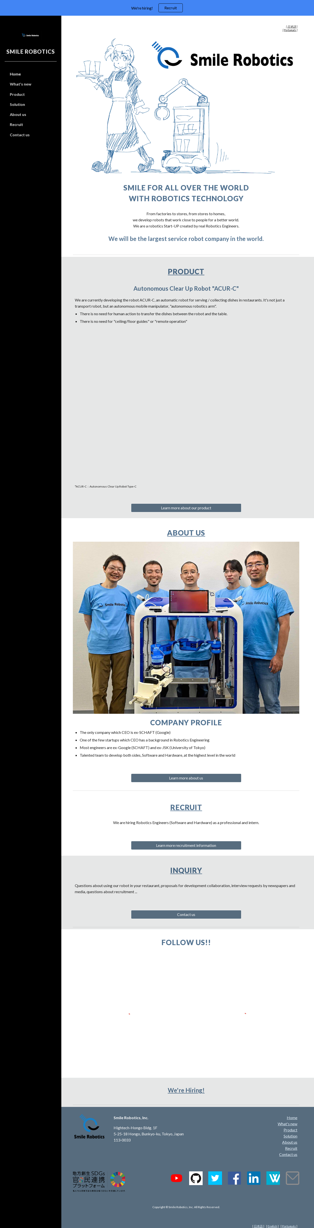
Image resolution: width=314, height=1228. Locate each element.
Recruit (188, 801)
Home (292, 1110)
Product (188, 269)
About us (188, 529)
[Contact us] (187, 908)
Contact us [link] (20, 134)
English (272, 1218)
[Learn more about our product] (187, 504)
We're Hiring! (187, 1082)
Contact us (288, 1146)
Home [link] (15, 74)
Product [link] (17, 94)
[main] (188, 29)
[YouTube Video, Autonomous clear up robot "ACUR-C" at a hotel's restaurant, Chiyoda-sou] (188, 401)
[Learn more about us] (187, 771)
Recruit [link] (16, 124)
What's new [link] (20, 84)
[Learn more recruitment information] (187, 839)
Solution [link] (17, 104)
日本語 (258, 1218)
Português (289, 1218)
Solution (290, 1128)
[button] (308, 22)
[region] (157, 8)
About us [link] (18, 114)
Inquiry (188, 864)
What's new (287, 1116)
